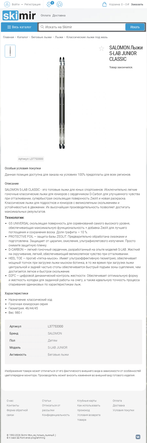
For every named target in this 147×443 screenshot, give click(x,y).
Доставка (58, 15)
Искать (135, 27)
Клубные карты (87, 400)
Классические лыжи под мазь (87, 37)
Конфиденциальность (56, 414)
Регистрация (32, 4)
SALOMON (55, 333)
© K (26, 438)
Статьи (46, 400)
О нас (10, 400)
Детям (52, 340)
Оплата (46, 15)
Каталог (22, 37)
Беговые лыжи (41, 37)
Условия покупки (123, 410)
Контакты (13, 405)
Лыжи (59, 37)
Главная (8, 37)
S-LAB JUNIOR (57, 347)
